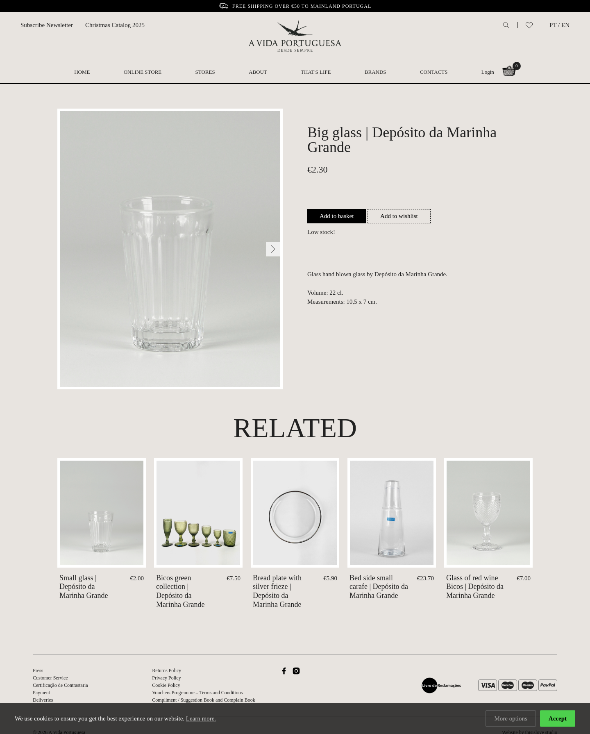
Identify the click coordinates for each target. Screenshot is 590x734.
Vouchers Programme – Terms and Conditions (197, 692)
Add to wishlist (399, 216)
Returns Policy (166, 670)
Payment (41, 692)
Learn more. (201, 719)
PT (552, 25)
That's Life (316, 72)
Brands (375, 72)
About (258, 72)
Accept (558, 719)
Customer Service (50, 678)
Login (487, 72)
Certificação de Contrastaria (60, 685)
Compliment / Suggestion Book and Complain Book (203, 700)
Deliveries (43, 700)
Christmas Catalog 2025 (115, 25)
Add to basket (337, 216)
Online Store (143, 72)
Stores (205, 72)
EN (565, 25)
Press (38, 670)
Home (82, 72)
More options (510, 719)
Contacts (434, 72)
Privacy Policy (166, 678)
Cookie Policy (166, 685)
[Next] (273, 249)
